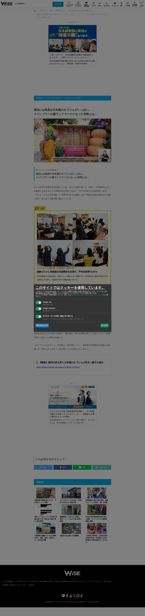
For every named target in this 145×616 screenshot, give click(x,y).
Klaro (107, 329)
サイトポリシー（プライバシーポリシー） (87, 295)
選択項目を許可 (42, 325)
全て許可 (104, 325)
